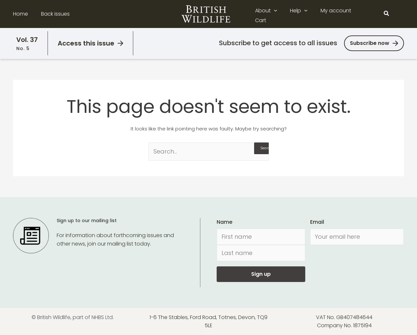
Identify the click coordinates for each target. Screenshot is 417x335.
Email (317, 222)
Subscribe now (369, 43)
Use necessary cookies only (362, 291)
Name (224, 222)
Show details (100, 322)
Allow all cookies (362, 273)
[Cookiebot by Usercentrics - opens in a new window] (42, 322)
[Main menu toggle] (400, 14)
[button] (278, 14)
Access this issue (86, 43)
